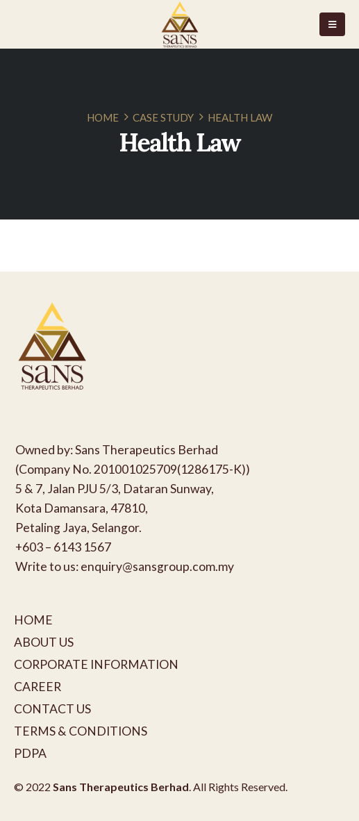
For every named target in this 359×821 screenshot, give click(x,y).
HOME (33, 620)
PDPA (30, 753)
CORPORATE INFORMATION (96, 664)
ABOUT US (44, 642)
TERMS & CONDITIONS (80, 731)
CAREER (37, 686)
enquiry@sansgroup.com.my (157, 566)
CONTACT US (52, 709)
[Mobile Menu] (332, 24)
